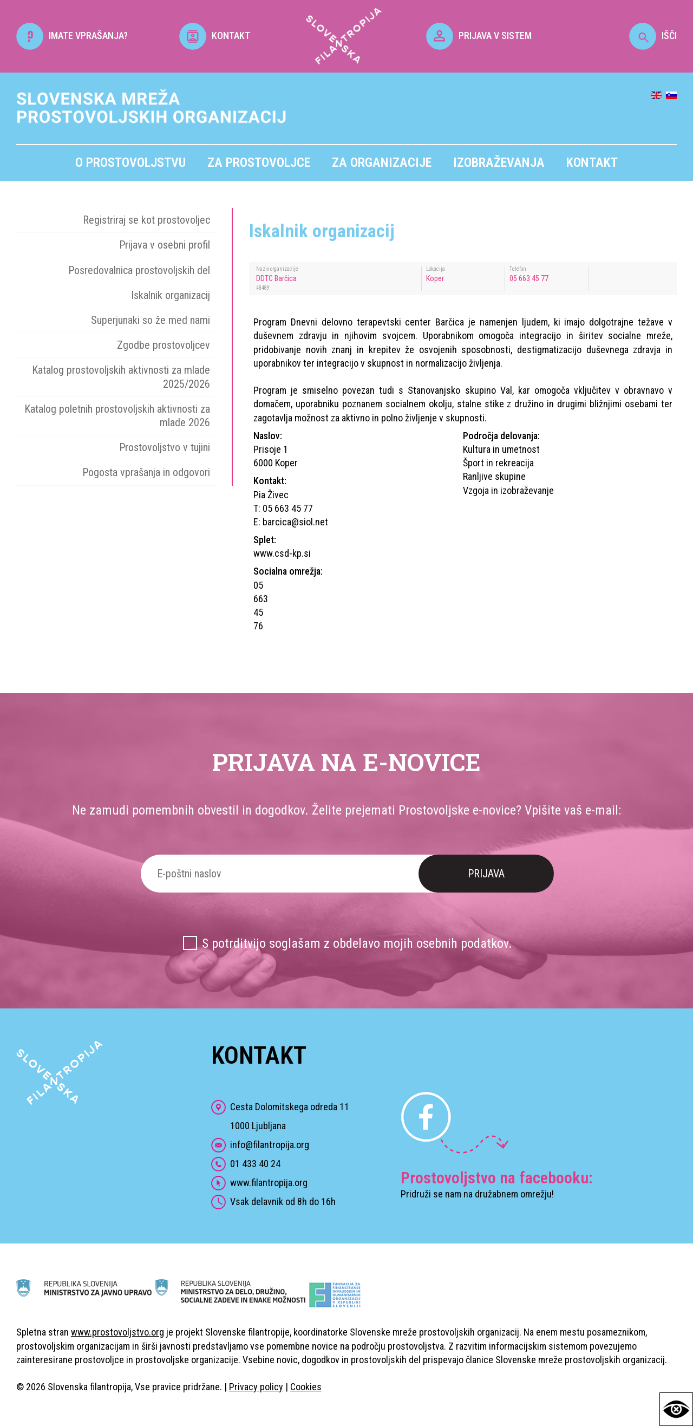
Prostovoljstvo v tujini (164, 447)
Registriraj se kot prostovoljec (146, 219)
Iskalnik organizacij (170, 295)
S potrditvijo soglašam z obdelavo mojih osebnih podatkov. (357, 943)
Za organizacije (382, 162)
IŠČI (653, 35)
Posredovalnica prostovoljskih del (139, 270)
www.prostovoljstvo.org (117, 1332)
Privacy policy (256, 1386)
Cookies (306, 1386)
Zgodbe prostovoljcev (163, 344)
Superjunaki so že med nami (150, 320)
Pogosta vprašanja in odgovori (146, 472)
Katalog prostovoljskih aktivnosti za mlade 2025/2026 (121, 376)
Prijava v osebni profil (164, 244)
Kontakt (592, 162)
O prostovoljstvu (130, 162)
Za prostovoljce (258, 162)
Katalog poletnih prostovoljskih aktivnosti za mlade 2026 (117, 415)
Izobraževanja (499, 162)
